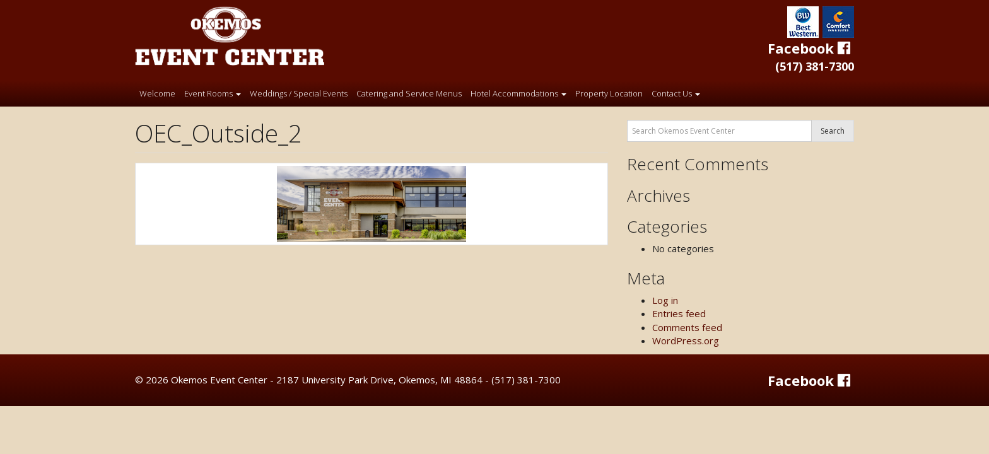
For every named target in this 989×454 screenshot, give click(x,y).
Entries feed (679, 313)
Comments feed (687, 327)
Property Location (609, 93)
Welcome (157, 93)
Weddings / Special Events (299, 93)
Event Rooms (212, 93)
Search (833, 130)
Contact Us (676, 93)
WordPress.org (685, 340)
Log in (665, 300)
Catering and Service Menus (409, 93)
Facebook (811, 47)
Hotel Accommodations (518, 93)
